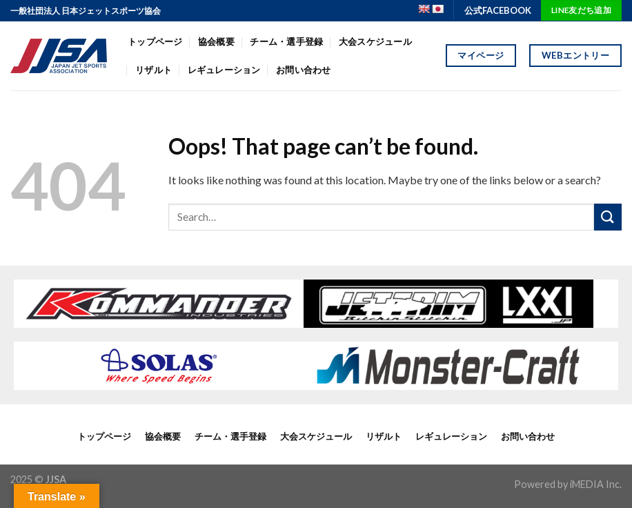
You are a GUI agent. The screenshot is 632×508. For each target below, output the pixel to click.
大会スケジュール (375, 41)
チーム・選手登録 (286, 41)
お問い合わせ (303, 69)
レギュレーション (224, 69)
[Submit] (608, 217)
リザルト (153, 69)
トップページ (155, 41)
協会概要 (216, 41)
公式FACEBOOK (497, 10)
